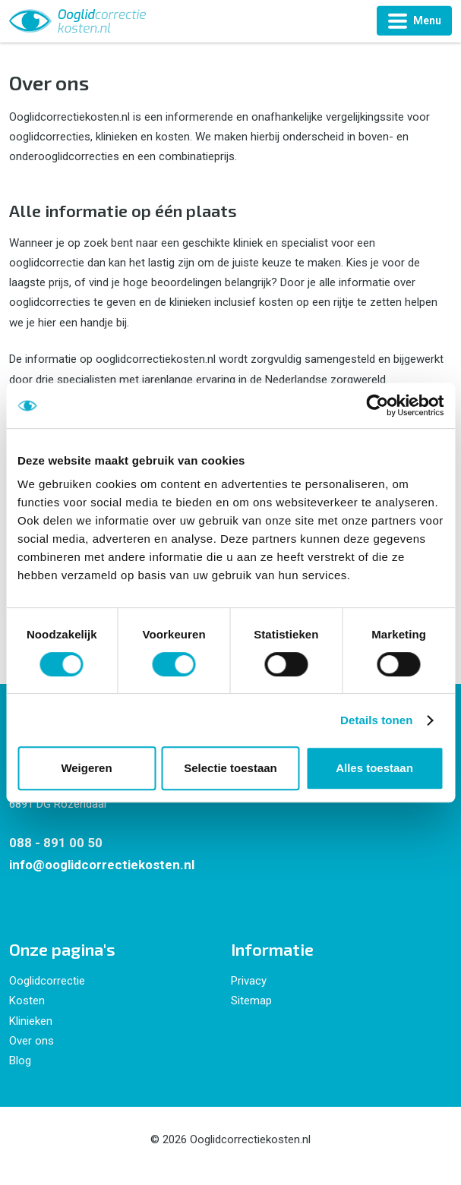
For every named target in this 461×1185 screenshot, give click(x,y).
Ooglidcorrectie (47, 981)
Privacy (249, 981)
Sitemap (251, 1000)
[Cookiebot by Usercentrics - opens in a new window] (377, 405)
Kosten (27, 1000)
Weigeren (86, 767)
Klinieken (30, 1021)
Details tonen (376, 720)
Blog (20, 1060)
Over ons (31, 1041)
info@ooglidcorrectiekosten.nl (101, 864)
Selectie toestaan (230, 767)
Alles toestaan (374, 767)
